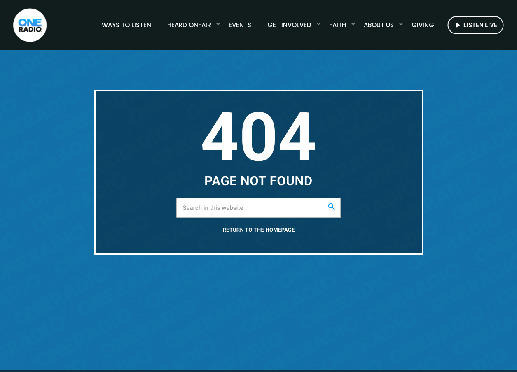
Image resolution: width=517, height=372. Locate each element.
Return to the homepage (259, 245)
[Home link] (29, 25)
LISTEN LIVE (475, 25)
